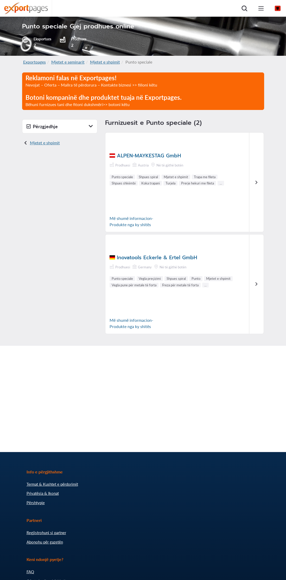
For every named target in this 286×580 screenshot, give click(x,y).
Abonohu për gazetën (45, 542)
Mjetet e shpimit (105, 61)
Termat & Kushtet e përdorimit (52, 484)
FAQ (30, 571)
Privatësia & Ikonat (43, 493)
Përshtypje (36, 502)
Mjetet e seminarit (68, 61)
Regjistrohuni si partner (46, 532)
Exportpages (34, 61)
